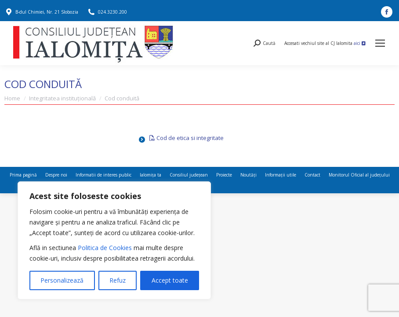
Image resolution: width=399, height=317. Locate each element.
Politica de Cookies (105, 247)
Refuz (117, 280)
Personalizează (61, 280)
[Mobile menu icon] (380, 43)
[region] (114, 240)
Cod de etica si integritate (186, 138)
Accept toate (170, 280)
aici (360, 43)
